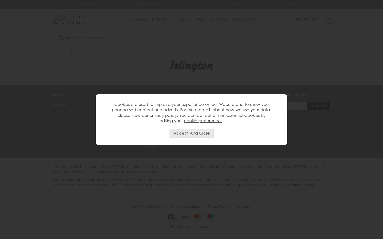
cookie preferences (203, 120)
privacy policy (163, 115)
